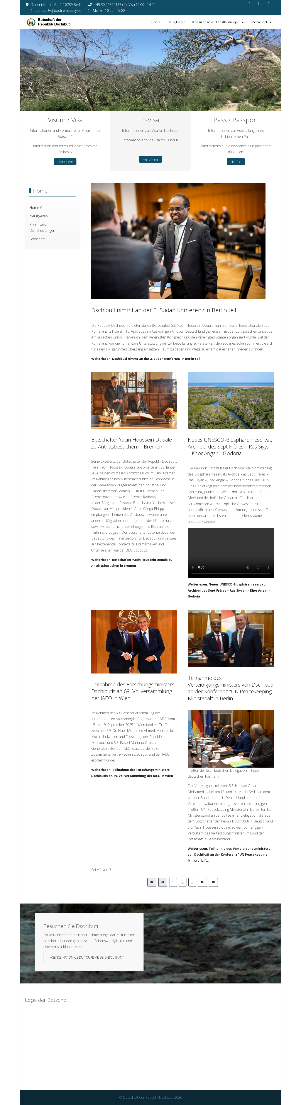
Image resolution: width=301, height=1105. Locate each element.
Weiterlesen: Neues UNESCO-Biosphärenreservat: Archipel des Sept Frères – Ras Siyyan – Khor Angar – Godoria (229, 590)
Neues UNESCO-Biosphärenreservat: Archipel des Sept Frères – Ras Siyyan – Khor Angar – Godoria (230, 446)
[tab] (138, 102)
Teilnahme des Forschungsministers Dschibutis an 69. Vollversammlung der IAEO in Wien (132, 691)
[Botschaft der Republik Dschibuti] (52, 22)
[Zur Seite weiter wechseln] (202, 882)
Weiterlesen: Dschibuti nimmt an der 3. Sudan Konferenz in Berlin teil (145, 359)
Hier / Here (65, 162)
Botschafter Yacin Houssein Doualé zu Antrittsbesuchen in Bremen (131, 443)
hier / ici (235, 162)
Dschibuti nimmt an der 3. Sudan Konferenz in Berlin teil (163, 310)
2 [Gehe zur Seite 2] (183, 882)
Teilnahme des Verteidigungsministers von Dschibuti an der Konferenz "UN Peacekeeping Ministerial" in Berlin (230, 688)
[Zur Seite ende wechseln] (213, 882)
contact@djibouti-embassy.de (58, 10)
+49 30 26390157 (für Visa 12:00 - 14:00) (125, 4)
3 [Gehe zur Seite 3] (192, 882)
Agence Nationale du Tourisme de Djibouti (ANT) (87, 957)
